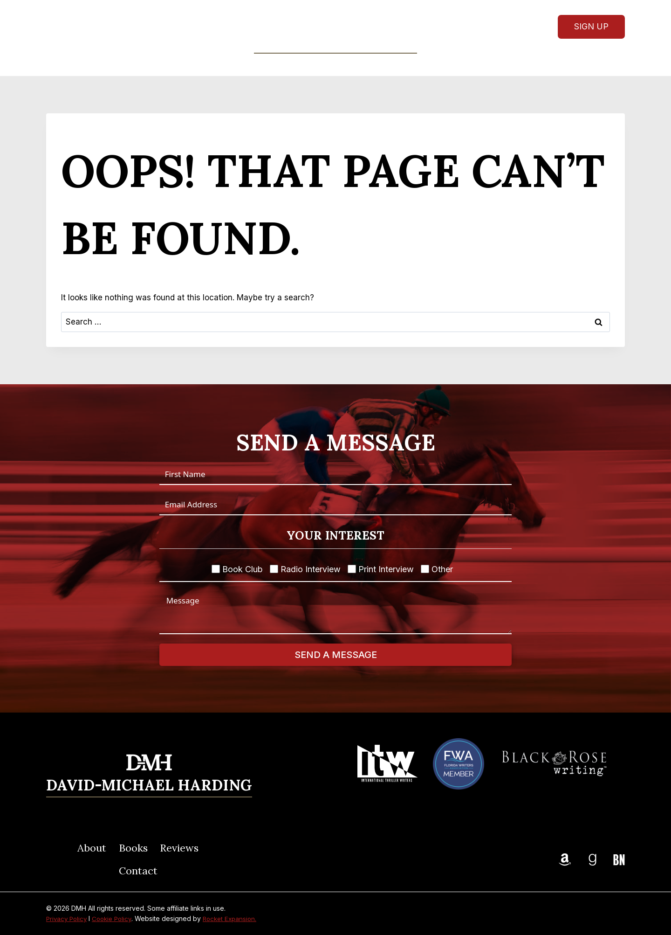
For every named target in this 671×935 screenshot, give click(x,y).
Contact (408, 64)
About (258, 64)
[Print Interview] (352, 569)
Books (133, 847)
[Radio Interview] (274, 569)
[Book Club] (216, 569)
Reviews (356, 64)
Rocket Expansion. (236, 918)
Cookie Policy (116, 918)
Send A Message (335, 654)
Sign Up (591, 26)
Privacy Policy (67, 918)
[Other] (425, 569)
